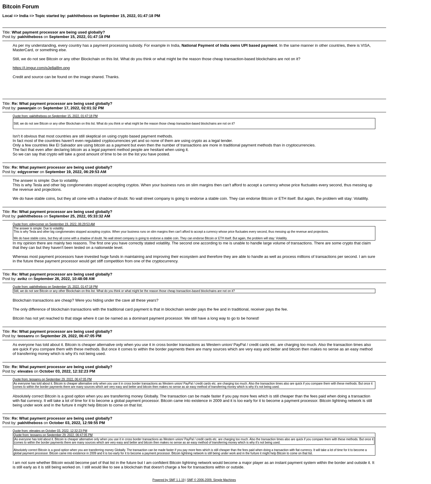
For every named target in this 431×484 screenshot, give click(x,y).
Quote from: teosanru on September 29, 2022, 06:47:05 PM (52, 379)
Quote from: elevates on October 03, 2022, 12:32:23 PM (50, 430)
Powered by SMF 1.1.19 (168, 480)
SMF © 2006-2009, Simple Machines (211, 480)
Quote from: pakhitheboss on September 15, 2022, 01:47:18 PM (55, 116)
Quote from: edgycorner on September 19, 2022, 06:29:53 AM (54, 224)
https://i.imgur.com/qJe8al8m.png (41, 68)
